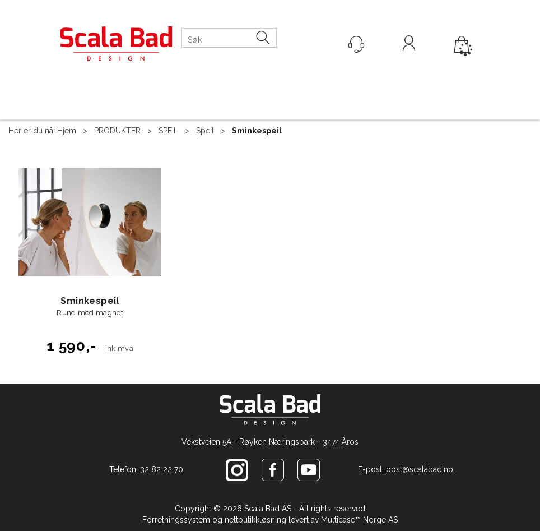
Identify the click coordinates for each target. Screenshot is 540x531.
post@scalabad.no (419, 469)
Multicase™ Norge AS (359, 519)
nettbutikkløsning (255, 519)
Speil (205, 130)
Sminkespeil (257, 130)
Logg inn (409, 45)
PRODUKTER (117, 130)
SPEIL (168, 130)
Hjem (66, 130)
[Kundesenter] (356, 44)
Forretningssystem (176, 519)
